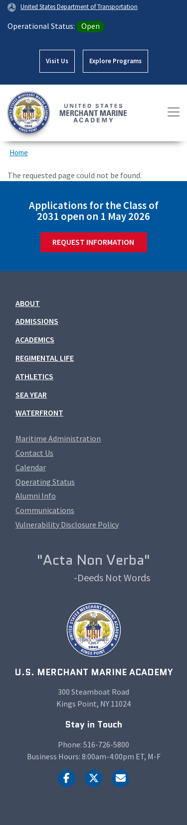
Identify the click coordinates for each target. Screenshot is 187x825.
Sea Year (31, 395)
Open (90, 26)
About (27, 303)
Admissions (36, 321)
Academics (34, 339)
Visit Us (57, 61)
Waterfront (39, 412)
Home (18, 152)
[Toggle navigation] (173, 112)
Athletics (34, 376)
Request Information (93, 242)
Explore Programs (115, 61)
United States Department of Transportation (79, 6)
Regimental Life (44, 358)
